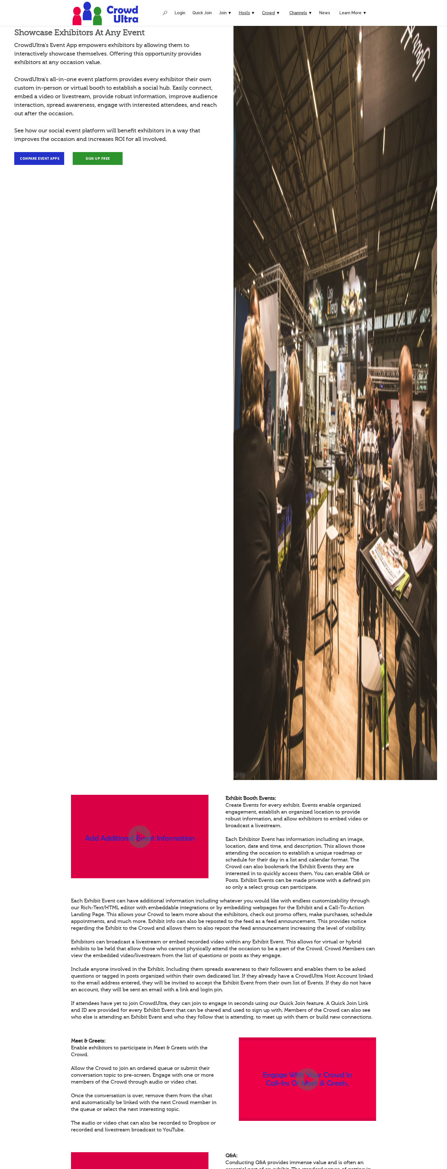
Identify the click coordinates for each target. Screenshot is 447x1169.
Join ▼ (225, 13)
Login (180, 13)
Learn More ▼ (353, 13)
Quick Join (202, 13)
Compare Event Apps (39, 158)
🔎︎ (165, 13)
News (324, 13)
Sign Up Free (98, 158)
